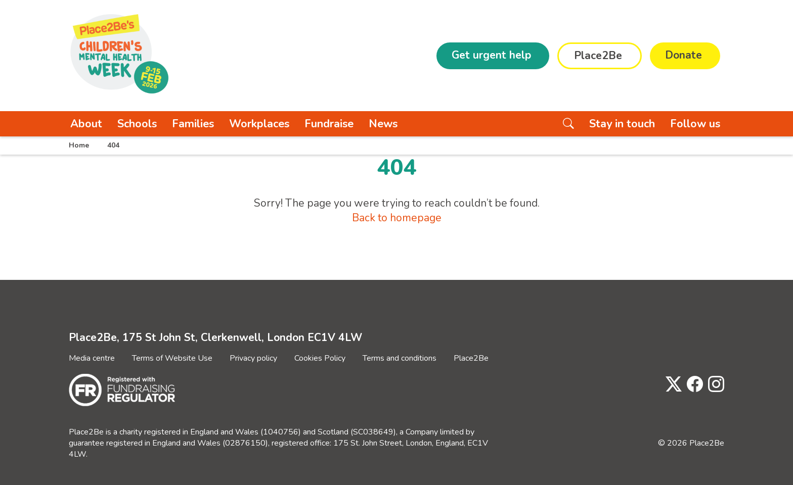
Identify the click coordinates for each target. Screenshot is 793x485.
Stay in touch (622, 123)
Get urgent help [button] (491, 55)
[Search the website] (568, 123)
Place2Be (471, 358)
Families (193, 123)
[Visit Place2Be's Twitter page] (671, 385)
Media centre (92, 358)
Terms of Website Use (172, 358)
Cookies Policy (319, 358)
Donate (683, 55)
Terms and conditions (399, 358)
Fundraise (329, 123)
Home (79, 145)
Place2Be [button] (598, 55)
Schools (137, 123)
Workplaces (259, 123)
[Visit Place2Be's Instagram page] (713, 385)
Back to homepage (397, 218)
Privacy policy (253, 358)
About (86, 123)
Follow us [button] (695, 123)
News (383, 123)
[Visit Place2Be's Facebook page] (692, 385)
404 (113, 145)
